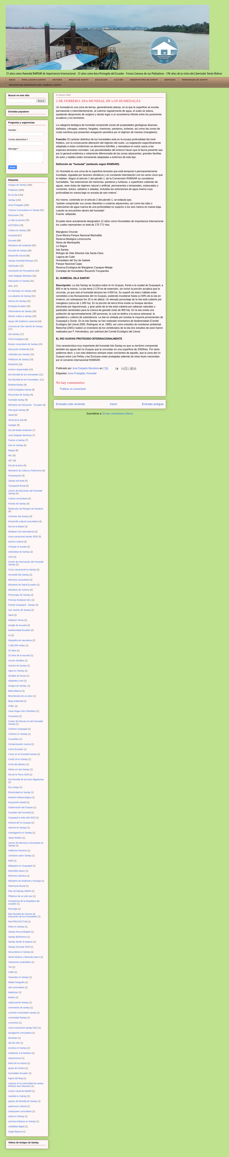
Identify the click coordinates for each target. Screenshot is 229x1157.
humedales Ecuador (18, 1073)
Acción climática (16, 660)
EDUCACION (101, 80)
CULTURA (118, 80)
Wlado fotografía (16, 982)
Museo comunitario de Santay (23, 344)
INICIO (12, 80)
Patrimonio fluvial (16, 886)
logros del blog (15, 1078)
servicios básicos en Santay (22, 1121)
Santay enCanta (16, 480)
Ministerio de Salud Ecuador (22, 584)
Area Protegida (76, 373)
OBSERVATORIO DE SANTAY (144, 80)
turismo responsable (18, 369)
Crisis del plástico (17, 764)
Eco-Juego (13, 787)
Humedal (91, 373)
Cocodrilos (13, 739)
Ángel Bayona (15, 1131)
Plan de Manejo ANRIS (19, 891)
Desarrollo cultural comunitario (23, 521)
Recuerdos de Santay (19, 394)
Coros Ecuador (15, 749)
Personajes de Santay (19, 595)
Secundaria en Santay (19, 952)
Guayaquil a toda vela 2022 (21, 817)
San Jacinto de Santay (19, 610)
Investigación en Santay (20, 832)
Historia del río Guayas (19, 822)
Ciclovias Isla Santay (18, 516)
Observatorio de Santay (20, 311)
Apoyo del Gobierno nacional (22, 321)
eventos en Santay (17, 1048)
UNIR (11, 972)
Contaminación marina (19, 744)
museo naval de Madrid (19, 1091)
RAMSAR (13, 364)
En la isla (12, 195)
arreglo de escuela (17, 625)
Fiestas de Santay (17, 503)
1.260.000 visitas (16, 645)
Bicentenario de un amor (20, 696)
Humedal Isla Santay (18, 574)
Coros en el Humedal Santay (22, 754)
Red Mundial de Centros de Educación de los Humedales (22, 915)
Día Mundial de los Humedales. (23, 379)
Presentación (14, 475)
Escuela (12, 240)
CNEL (11, 706)
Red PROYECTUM (17, 921)
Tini (10, 967)
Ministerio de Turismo (18, 590)
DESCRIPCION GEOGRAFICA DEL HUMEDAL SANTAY (35, 85)
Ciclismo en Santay (17, 734)
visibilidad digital (16, 1126)
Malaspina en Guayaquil (20, 865)
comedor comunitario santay (22, 1012)
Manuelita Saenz (16, 871)
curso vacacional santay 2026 (23, 536)
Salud (11, 415)
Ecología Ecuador (17, 306)
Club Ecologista (16, 339)
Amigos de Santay (17, 185)
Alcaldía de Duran (17, 676)
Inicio (113, 404)
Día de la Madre (16, 526)
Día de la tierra (15, 465)
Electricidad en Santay (19, 792)
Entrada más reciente (70, 404)
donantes (12, 1038)
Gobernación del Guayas (20, 807)
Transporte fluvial (16, 486)
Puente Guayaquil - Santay (21, 605)
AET (10, 460)
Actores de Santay (17, 665)
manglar (12, 425)
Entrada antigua (152, 404)
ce (9, 635)
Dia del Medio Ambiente (20, 430)
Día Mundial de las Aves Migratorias (26, 779)
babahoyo (13, 992)
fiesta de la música (17, 1063)
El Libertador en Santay (19, 291)
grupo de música (16, 1068)
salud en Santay (16, 1116)
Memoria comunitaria (18, 579)
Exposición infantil (17, 802)
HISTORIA (57, 80)
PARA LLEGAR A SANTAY (34, 80)
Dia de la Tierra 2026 (18, 774)
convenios (13, 1022)
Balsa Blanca (14, 691)
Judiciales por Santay (18, 354)
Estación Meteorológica (19, 797)
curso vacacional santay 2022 (23, 1027)
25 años (12, 650)
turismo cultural (15, 541)
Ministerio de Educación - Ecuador (25, 405)
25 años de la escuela (19, 655)
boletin (11, 997)
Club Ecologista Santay (19, 389)
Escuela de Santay (17, 250)
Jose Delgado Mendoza (20, 435)
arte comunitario (16, 987)
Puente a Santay (16, 440)
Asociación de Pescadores (21, 270)
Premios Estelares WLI (19, 600)
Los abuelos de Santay (19, 296)
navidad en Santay (17, 1096)
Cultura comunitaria (18, 498)
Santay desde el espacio (20, 941)
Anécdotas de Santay (18, 552)
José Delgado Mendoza (20, 276)
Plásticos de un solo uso (20, 896)
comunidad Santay (17, 1017)
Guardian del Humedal (19, 812)
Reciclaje (12, 909)
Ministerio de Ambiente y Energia (24, 881)
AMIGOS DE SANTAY (79, 80)
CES (10, 557)
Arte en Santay (15, 445)
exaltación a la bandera (19, 1053)
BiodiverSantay (15, 384)
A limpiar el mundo (17, 546)
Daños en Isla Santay (18, 769)
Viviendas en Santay (18, 977)
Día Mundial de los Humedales (23, 374)
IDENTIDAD (169, 80)
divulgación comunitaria (19, 1033)
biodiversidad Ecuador (19, 630)
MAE (10, 860)
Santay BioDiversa (17, 937)
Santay (11, 200)
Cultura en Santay (17, 230)
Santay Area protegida (19, 931)
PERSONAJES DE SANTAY (195, 80)
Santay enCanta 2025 (19, 947)
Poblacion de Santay (18, 359)
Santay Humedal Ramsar (20, 260)
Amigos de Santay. (17, 686)
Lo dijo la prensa (16, 220)
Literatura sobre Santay (19, 855)
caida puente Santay (18, 1002)
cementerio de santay (19, 1007)
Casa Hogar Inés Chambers (22, 711)
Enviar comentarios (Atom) (118, 413)
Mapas (11, 450)
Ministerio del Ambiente (19, 245)
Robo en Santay (16, 926)
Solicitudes (13, 266)
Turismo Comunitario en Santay (23, 210)
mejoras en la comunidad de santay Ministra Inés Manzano (25, 1084)
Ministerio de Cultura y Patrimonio (25, 470)
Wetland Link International (21, 531)
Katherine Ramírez (17, 850)
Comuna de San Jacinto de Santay (25, 326)
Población (13, 190)
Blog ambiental (15, 701)
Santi (10, 615)
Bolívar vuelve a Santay (20, 316)
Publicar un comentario (73, 389)
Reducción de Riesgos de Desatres (25, 508)
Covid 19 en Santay (18, 759)
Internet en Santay (17, 827)
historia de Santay (17, 301)
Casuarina (13, 716)
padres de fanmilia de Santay (22, 1101)
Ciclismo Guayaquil (17, 729)
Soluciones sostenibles (19, 962)
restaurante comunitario (20, 1111)
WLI (10, 455)
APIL (10, 286)
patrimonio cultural (17, 1106)
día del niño (14, 1043)
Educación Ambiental (18, 349)
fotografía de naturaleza (20, 640)
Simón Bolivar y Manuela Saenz (24, 957)
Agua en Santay (16, 670)
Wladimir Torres (16, 620)
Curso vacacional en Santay (22, 569)
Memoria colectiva (17, 876)
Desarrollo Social (16, 255)
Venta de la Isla (16, 420)
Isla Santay (13, 334)
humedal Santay (16, 400)
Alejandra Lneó (15, 680)
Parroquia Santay (16, 410)
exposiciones (14, 1058)
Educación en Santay (18, 281)
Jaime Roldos (15, 838)
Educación (13, 215)
